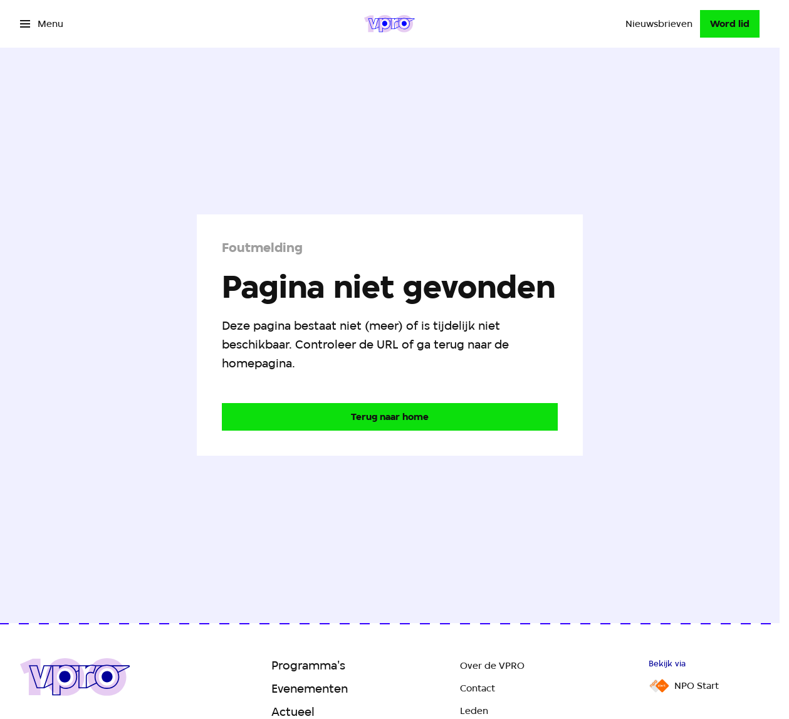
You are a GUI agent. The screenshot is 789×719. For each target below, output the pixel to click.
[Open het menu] (42, 24)
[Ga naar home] (389, 24)
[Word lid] (730, 24)
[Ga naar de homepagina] (390, 417)
